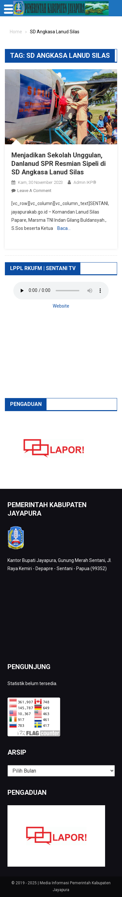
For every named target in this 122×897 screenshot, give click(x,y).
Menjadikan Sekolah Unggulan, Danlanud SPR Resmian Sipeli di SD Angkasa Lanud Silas (58, 163)
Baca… (64, 228)
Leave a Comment (34, 190)
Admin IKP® (85, 182)
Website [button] (61, 306)
